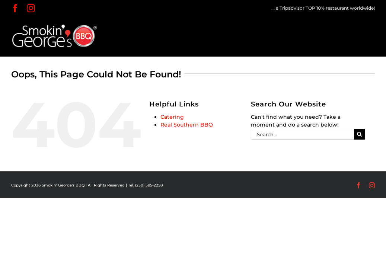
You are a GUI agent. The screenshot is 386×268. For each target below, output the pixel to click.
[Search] (359, 134)
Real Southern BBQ (186, 124)
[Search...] (302, 134)
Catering (172, 117)
